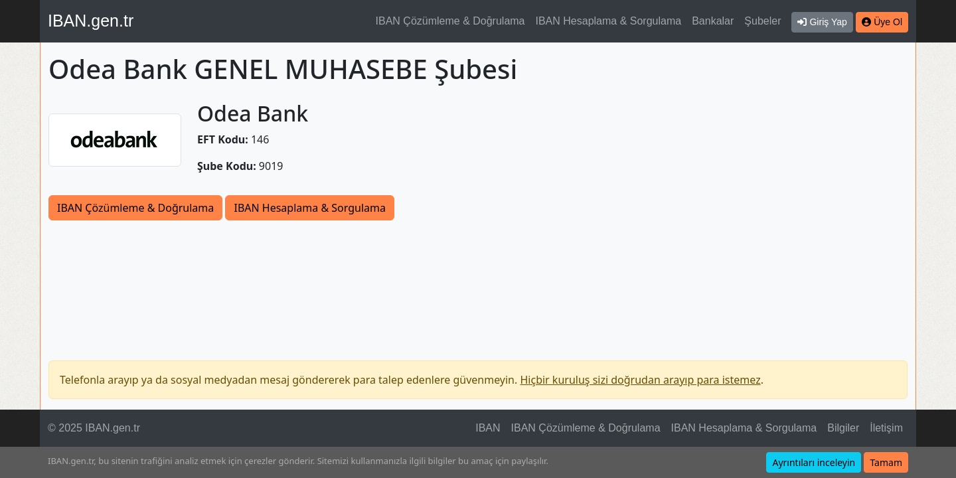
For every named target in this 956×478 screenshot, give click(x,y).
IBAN (487, 428)
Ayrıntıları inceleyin (813, 462)
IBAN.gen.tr (90, 20)
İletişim (886, 428)
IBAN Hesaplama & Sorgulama (609, 21)
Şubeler (762, 21)
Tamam (886, 462)
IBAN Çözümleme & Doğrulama (450, 21)
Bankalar (713, 21)
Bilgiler (843, 428)
